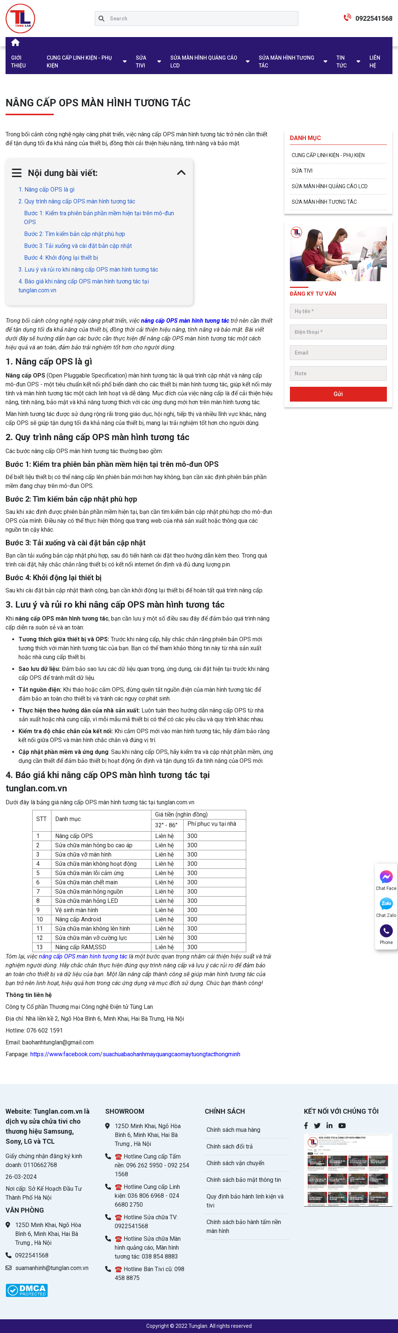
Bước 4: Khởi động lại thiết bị (61, 257)
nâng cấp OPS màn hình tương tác (185, 320)
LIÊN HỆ (374, 62)
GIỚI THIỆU (18, 62)
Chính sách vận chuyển (235, 1163)
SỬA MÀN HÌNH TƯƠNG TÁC (286, 62)
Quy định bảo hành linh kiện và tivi (245, 1201)
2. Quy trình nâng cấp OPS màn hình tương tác (77, 201)
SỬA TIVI (141, 62)
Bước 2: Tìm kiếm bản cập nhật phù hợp (74, 233)
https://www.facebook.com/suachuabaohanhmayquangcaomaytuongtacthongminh (135, 1054)
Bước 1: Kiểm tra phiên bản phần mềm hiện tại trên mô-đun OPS (99, 218)
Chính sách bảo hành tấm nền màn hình (244, 1226)
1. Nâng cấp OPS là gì (47, 189)
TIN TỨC (342, 62)
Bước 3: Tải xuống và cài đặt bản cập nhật (78, 245)
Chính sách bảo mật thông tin (244, 1179)
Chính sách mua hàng (233, 1129)
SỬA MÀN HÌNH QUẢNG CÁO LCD (203, 62)
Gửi (338, 394)
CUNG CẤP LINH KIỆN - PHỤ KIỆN (79, 62)
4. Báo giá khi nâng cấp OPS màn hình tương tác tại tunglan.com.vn (84, 286)
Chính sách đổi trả (230, 1146)
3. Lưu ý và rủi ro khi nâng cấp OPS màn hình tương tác (88, 269)
